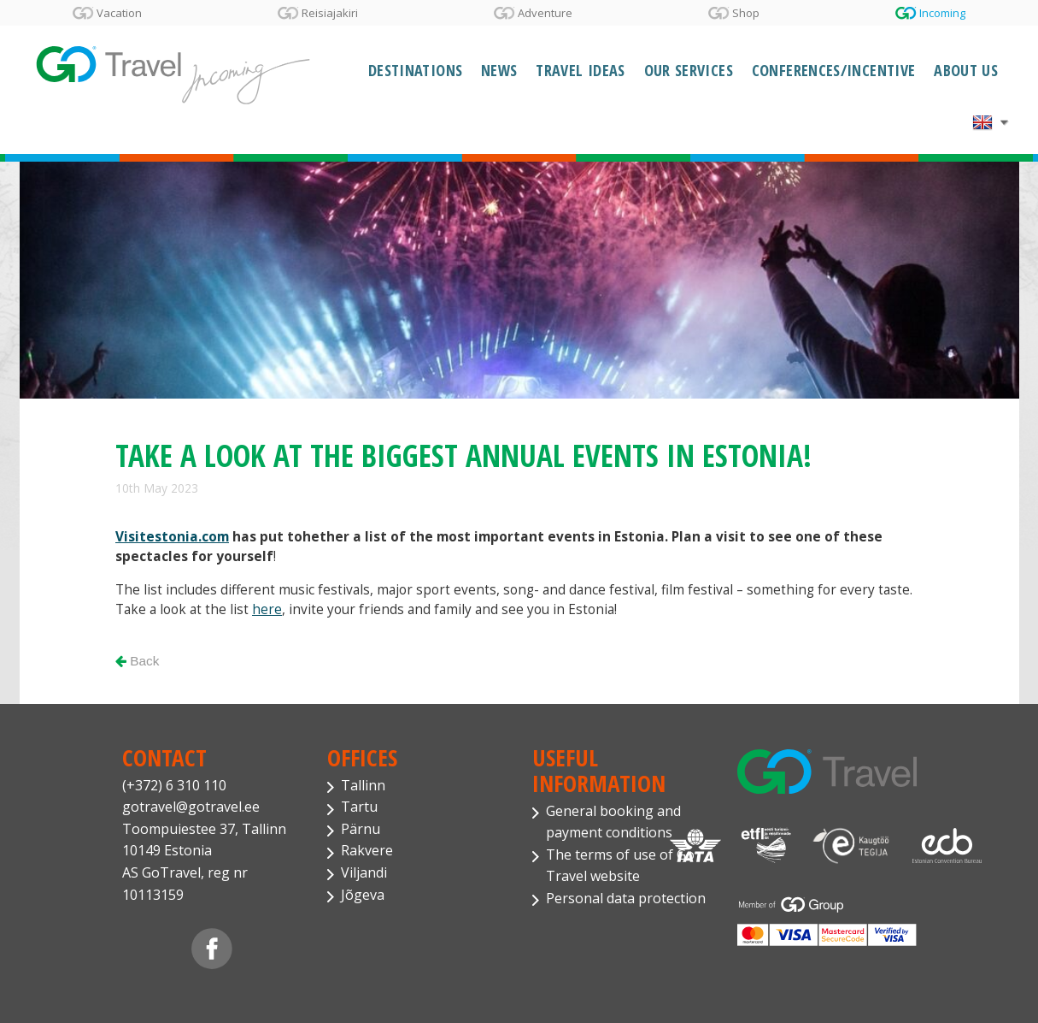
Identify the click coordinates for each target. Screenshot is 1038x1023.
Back (137, 660)
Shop (745, 13)
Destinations (415, 70)
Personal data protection (626, 898)
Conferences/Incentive (834, 70)
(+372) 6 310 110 (174, 785)
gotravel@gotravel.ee (191, 806)
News (499, 70)
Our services (688, 70)
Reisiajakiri (330, 13)
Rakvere (367, 850)
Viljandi (364, 872)
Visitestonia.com (172, 537)
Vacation (119, 13)
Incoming (942, 13)
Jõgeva (362, 894)
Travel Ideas (580, 70)
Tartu (359, 806)
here (267, 609)
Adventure (545, 13)
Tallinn (363, 785)
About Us (966, 70)
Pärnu (360, 828)
